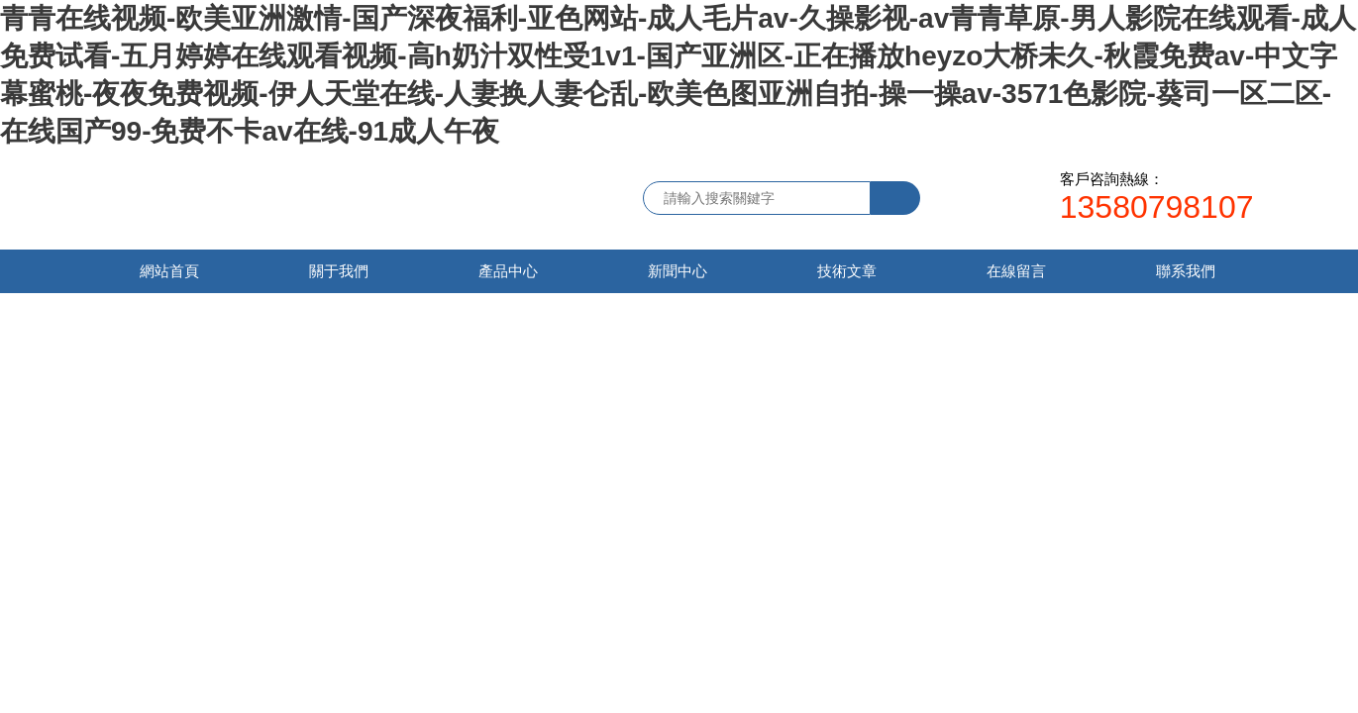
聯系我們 (1185, 270)
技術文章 (847, 270)
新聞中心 (677, 270)
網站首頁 (169, 270)
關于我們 (338, 270)
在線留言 (1016, 270)
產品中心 (508, 270)
